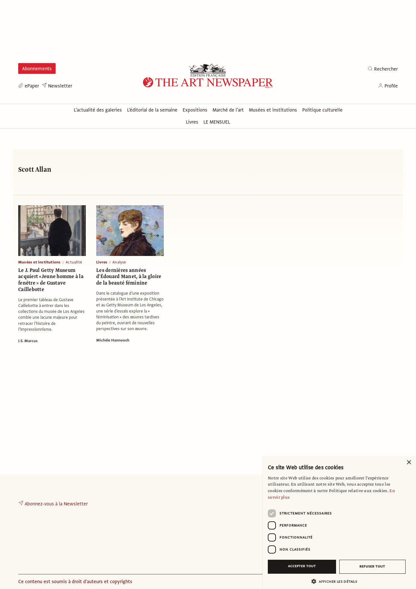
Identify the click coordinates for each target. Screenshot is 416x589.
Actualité (74, 262)
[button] (337, 581)
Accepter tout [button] (302, 566)
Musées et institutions (39, 262)
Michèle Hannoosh (112, 340)
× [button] (408, 462)
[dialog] (339, 522)
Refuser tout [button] (372, 566)
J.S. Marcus (28, 340)
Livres (101, 262)
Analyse (119, 262)
